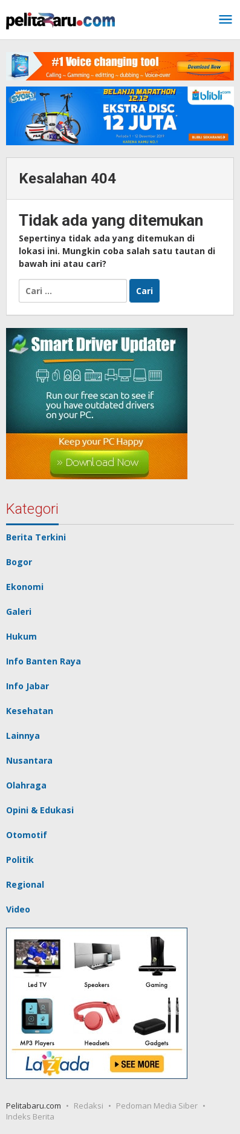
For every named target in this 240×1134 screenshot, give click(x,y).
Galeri (18, 611)
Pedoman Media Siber (157, 1105)
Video (18, 909)
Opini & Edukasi (40, 810)
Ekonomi (25, 586)
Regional (25, 884)
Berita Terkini (36, 537)
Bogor (19, 562)
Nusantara (29, 760)
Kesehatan (29, 710)
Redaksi (88, 1105)
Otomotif (26, 835)
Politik (20, 859)
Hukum (21, 636)
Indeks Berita (30, 1116)
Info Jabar (27, 686)
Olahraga (26, 785)
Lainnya (23, 735)
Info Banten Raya (43, 661)
